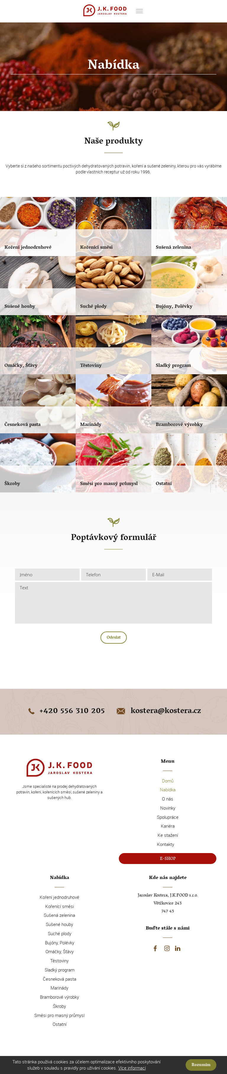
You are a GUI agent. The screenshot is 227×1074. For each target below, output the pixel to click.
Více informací (132, 1068)
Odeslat (114, 638)
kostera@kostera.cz (158, 711)
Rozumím (201, 1065)
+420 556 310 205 (65, 711)
